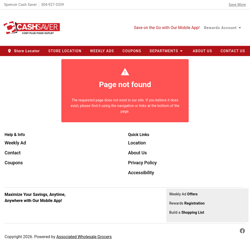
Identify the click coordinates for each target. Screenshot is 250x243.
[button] (24, 51)
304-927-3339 (52, 5)
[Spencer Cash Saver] (33, 27)
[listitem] (15, 143)
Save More (237, 5)
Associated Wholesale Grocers (84, 236)
